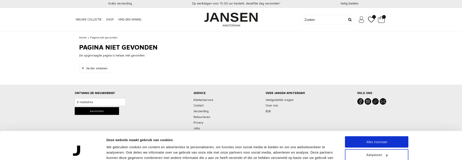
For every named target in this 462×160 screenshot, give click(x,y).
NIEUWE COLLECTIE (89, 19)
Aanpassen (377, 125)
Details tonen (116, 145)
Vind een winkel (130, 19)
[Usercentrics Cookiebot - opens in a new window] (77, 145)
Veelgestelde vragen (280, 100)
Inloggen (361, 19)
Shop (110, 19)
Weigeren (377, 138)
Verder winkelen (97, 68)
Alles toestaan (376, 112)
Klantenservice (203, 100)
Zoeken (350, 19)
